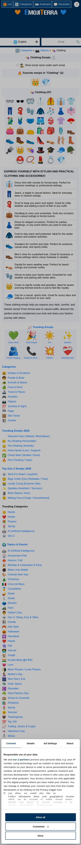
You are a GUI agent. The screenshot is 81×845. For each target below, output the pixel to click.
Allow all (40, 817)
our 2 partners (21, 759)
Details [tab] (31, 743)
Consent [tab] (11, 743)
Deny (40, 835)
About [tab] (69, 743)
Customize (40, 826)
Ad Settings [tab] (50, 743)
